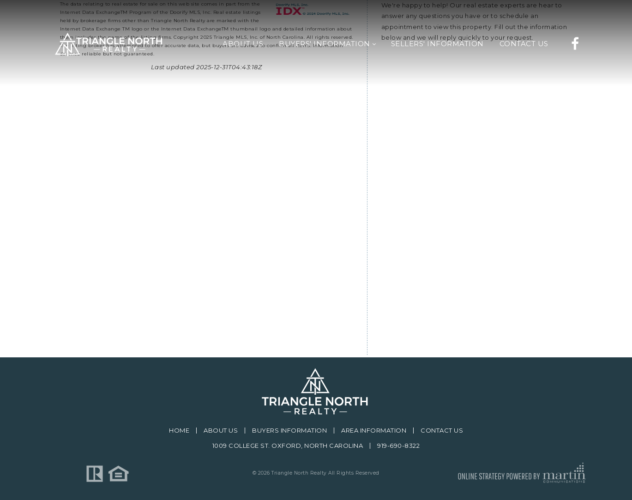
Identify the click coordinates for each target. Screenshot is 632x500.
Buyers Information (289, 431)
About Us (221, 431)
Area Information (373, 431)
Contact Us (442, 431)
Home (179, 431)
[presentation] (451, 279)
